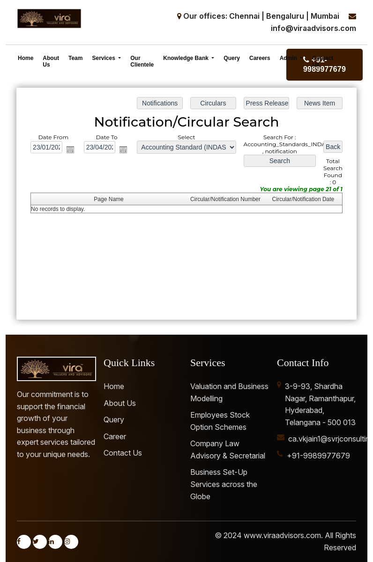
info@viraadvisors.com (313, 28)
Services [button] (104, 58)
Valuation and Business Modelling (229, 392)
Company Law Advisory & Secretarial (227, 449)
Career (115, 436)
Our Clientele (142, 61)
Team (75, 58)
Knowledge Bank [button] (186, 58)
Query (232, 58)
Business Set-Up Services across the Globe (223, 484)
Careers (259, 58)
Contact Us (322, 61)
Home (25, 58)
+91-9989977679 (318, 455)
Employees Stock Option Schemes (220, 421)
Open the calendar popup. (71, 150)
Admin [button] (289, 58)
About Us (51, 61)
